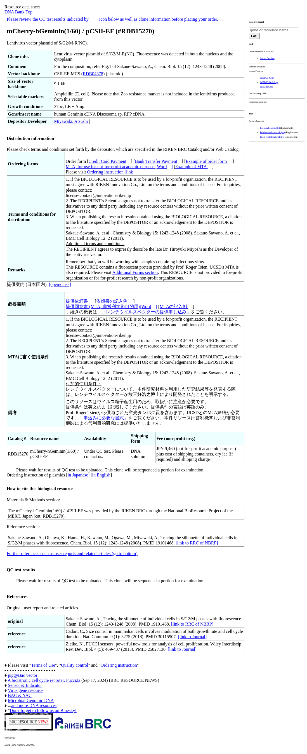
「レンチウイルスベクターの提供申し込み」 (146, 311)
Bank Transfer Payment (156, 161)
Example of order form (207, 161)
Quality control (74, 665)
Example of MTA (191, 166)
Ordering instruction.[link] (110, 172)
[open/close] (60, 284)
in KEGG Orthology (269, 82)
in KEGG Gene (267, 78)
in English (101, 475)
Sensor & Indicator (25, 685)
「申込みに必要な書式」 (103, 417)
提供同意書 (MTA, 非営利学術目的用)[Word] (111, 306)
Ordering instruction (119, 665)
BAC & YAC (20, 695)
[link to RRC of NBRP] (197, 543)
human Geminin (267, 58)
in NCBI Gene (266, 87)
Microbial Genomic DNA (31, 700)
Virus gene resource (25, 690)
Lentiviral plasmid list (270, 128)
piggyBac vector (22, 675)
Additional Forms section (135, 272)
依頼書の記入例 (112, 301)
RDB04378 (93, 73)
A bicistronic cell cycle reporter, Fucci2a (44, 680)
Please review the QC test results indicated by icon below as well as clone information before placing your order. (112, 19)
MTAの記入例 (174, 306)
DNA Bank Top (18, 12)
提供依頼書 (77, 301)
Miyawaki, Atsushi (71, 121)
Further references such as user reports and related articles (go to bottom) (72, 553)
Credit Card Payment (107, 161)
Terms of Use (43, 665)
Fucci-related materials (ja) (272, 137)
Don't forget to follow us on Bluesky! (43, 710)
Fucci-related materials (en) (272, 132)
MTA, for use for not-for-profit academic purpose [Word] (119, 166)
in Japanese (78, 475)
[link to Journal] (192, 636)
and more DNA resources (33, 705)
